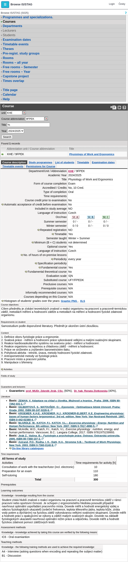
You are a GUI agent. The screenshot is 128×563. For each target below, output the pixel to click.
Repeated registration (53, 229)
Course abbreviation (12, 118)
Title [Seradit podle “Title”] (71, 148)
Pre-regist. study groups (21, 53)
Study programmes (40, 162)
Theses (8, 49)
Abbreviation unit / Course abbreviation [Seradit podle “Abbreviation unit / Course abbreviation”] (31, 148)
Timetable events (16, 44)
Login (112, 4)
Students (9, 35)
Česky (122, 4)
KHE (71, 171)
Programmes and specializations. (28, 17)
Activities (8, 369)
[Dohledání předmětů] (46, 119)
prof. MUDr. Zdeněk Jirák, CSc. (44, 390)
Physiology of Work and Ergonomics (91, 154)
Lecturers (9, 30)
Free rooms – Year (16, 71)
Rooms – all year (15, 62)
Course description (14, 162)
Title (3, 124)
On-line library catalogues (28, 448)
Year (4, 130)
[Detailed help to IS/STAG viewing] (124, 107)
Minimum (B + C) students (50, 242)
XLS (82, 300)
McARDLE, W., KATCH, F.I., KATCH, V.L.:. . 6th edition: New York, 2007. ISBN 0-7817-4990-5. (66, 424)
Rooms (8, 58)
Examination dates (17, 39)
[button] (5, 4)
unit (3, 112)
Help (6, 99)
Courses (9, 21)
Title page (10, 90)
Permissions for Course (40, 166)
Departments (12, 26)
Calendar (9, 94)
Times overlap (13, 81)
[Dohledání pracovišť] (24, 113)
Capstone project (16, 76)
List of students (64, 162)
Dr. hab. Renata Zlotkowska (91, 390)
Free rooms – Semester (20, 67)
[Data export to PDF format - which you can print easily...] (113, 107)
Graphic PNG (69, 300)
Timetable (83, 162)
